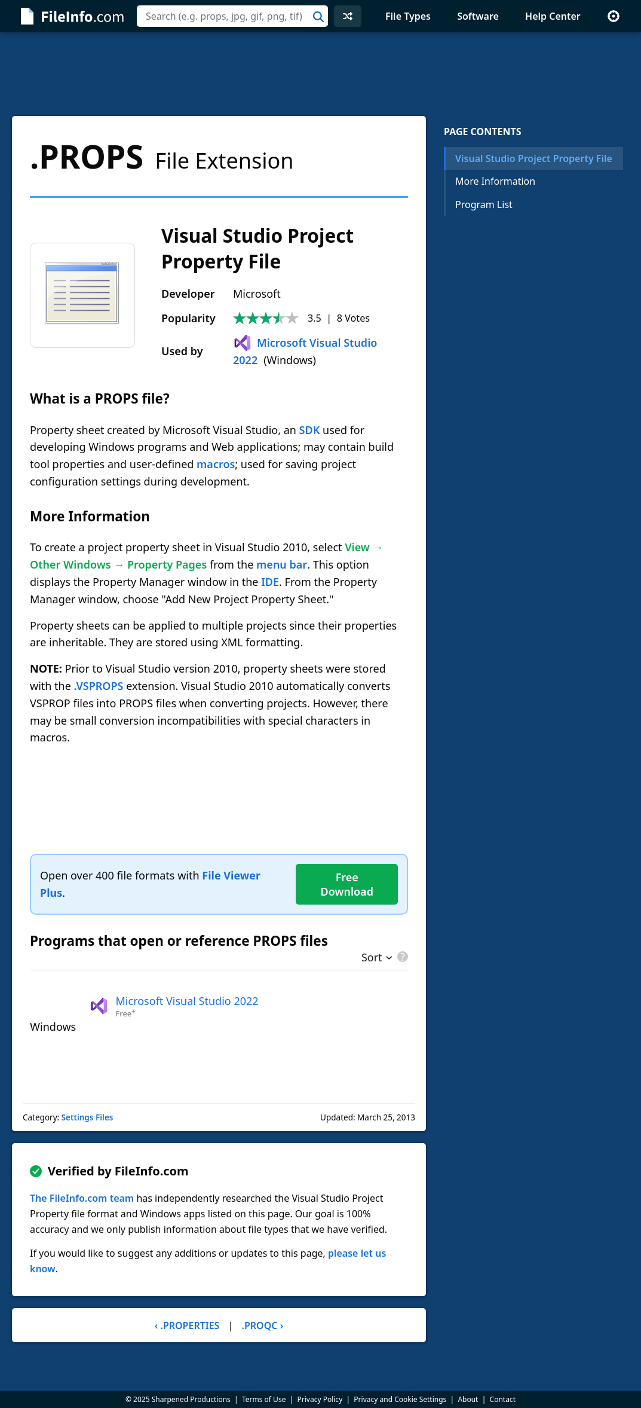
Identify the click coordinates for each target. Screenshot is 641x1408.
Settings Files (88, 1117)
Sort (371, 958)
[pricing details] (401, 956)
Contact (503, 1399)
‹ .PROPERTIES (187, 1325)
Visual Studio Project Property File (533, 158)
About (468, 1399)
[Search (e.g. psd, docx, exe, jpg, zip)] (232, 16)
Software (478, 16)
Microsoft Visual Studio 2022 (187, 1001)
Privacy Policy (320, 1399)
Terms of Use (264, 1399)
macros (216, 464)
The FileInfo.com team (82, 1198)
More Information (495, 181)
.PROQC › (263, 1325)
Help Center (553, 16)
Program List (484, 204)
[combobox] (232, 16)
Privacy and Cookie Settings (400, 1399)
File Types (408, 16)
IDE (270, 582)
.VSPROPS (99, 686)
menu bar (281, 564)
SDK (309, 430)
